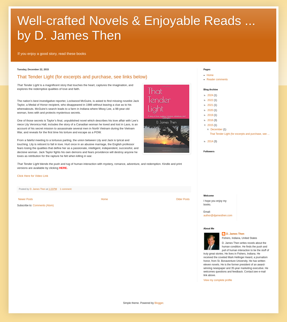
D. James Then (235, 233)
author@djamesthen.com (217, 215)
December (217, 129)
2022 (211, 100)
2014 (211, 141)
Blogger (158, 303)
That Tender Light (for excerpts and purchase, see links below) (82, 76)
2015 (211, 125)
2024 (211, 95)
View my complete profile (217, 280)
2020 (211, 110)
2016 (211, 120)
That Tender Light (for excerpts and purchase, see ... (240, 133)
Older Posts (183, 199)
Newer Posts (25, 199)
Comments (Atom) (43, 205)
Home (104, 199)
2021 (211, 105)
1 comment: (66, 189)
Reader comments (217, 79)
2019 (211, 115)
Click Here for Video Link (32, 175)
